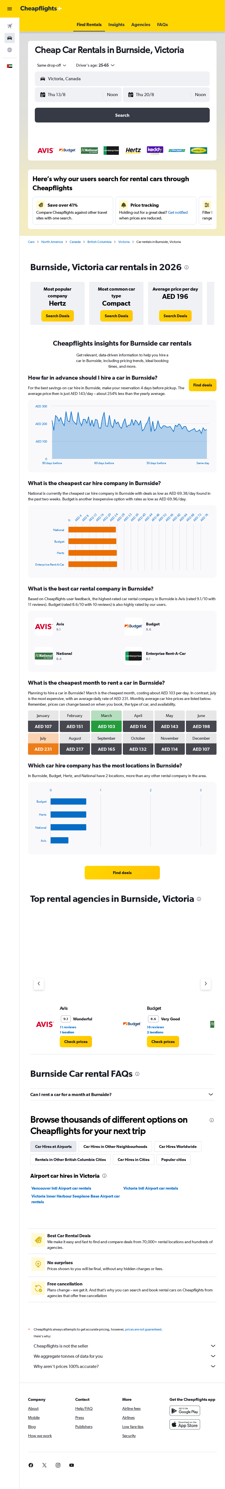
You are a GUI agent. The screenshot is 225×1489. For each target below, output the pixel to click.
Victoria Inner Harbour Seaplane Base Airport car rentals (75, 1199)
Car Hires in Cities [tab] (133, 1159)
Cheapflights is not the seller (125, 1345)
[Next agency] (206, 984)
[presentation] (186, 267)
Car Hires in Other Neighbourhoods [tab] (115, 1146)
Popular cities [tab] (173, 1159)
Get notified (178, 212)
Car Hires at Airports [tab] (53, 1146)
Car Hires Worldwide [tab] (178, 1146)
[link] (57, 316)
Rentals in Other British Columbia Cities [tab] (70, 1159)
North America (52, 242)
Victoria (124, 242)
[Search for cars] (9, 38)
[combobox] (52, 65)
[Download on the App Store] (185, 1424)
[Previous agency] (39, 984)
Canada (75, 242)
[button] (9, 9)
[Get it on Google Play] (185, 1411)
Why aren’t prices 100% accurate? (125, 1366)
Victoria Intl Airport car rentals (150, 1188)
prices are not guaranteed (143, 1329)
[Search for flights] (9, 26)
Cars (31, 242)
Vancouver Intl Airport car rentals (61, 1188)
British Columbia (99, 242)
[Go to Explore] (9, 50)
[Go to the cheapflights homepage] (41, 9)
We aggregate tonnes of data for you (125, 1356)
